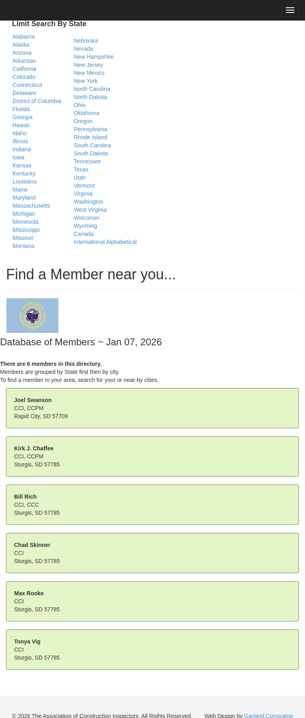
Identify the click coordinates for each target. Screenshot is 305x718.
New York (85, 81)
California (24, 69)
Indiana (21, 149)
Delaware (24, 93)
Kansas (21, 165)
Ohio (80, 105)
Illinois (20, 141)
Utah (80, 177)
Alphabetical (121, 242)
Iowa (18, 157)
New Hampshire (94, 57)
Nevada (83, 48)
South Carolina (92, 145)
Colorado (23, 77)
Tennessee (87, 161)
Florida (21, 109)
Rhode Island (90, 137)
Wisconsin (86, 218)
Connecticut (27, 85)
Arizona (21, 53)
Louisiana (24, 181)
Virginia (83, 193)
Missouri (22, 238)
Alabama (23, 36)
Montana (23, 246)
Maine (20, 189)
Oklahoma (86, 113)
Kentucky (24, 173)
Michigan (23, 213)
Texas (81, 169)
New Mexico (89, 73)
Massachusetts (31, 205)
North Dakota (90, 97)
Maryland (24, 197)
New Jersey (88, 65)
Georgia (22, 117)
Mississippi (26, 230)
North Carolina (92, 89)
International (89, 242)
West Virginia (90, 209)
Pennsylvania (90, 129)
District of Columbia (36, 101)
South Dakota (91, 153)
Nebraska (86, 40)
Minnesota (25, 222)
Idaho (19, 133)
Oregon (83, 121)
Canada (83, 234)
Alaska (20, 44)
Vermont (84, 185)
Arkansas (24, 61)
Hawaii (20, 125)
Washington (88, 201)
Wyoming (85, 226)
